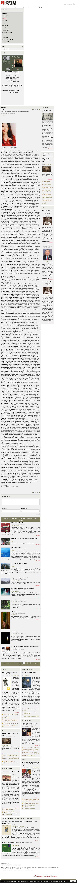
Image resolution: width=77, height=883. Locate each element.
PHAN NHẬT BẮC (26, 675)
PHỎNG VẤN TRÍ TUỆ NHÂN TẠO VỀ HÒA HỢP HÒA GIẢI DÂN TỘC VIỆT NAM (30, 764)
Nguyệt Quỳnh (26, 808)
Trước (34, 109)
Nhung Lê (35, 752)
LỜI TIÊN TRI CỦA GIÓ (16, 611)
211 (23, 518)
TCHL (12, 541)
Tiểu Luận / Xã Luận (26, 720)
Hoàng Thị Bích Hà (9, 814)
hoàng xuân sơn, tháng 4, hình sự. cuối (19, 578)
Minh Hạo (34, 726)
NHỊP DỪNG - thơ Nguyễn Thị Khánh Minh (10, 734)
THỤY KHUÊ (6, 717)
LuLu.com (20, 84)
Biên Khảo (4, 669)
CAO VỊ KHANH (11, 758)
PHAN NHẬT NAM (32, 805)
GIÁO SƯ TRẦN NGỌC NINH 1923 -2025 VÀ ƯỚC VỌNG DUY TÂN (9, 673)
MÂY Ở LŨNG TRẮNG (16, 547)
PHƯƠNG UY (14, 614)
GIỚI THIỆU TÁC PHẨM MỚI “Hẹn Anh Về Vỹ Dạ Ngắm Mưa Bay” (17, 842)
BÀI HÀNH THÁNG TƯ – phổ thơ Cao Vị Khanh (47, 189)
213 (29, 518)
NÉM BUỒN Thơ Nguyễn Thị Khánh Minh (46, 183)
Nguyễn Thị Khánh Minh (5, 745)
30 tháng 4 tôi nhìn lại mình (17, 522)
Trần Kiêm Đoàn (36, 767)
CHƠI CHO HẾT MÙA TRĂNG (29, 672)
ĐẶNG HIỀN (13, 634)
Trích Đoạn (10, 818)
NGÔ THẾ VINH (16, 675)
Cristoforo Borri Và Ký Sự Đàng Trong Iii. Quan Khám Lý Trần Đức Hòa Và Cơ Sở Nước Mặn (10, 716)
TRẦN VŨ (26, 805)
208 (16, 518)
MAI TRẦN (26, 802)
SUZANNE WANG (27, 716)
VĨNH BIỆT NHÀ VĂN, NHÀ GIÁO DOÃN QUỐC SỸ (47, 212)
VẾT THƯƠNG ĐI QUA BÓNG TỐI (19, 600)
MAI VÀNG (6, 811)
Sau (38, 109)
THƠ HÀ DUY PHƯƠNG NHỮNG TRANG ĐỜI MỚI (22, 588)
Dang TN (17, 755)
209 (18, 518)
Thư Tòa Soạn (45, 107)
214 (31, 518)
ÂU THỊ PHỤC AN (5, 49)
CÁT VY (3, 115)
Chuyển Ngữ (29, 818)
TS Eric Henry (21, 826)
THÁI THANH (11, 811)
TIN (43, 207)
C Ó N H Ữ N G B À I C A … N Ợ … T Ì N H (10, 772)
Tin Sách (4, 818)
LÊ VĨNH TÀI (13, 602)
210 (21, 518)
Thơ (2, 730)
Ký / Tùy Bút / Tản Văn (7, 768)
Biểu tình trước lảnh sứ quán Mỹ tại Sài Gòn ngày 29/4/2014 (24, 538)
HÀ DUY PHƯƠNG (15, 591)
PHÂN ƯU (47, 244)
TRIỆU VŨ (13, 776)
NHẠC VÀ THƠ (14, 632)
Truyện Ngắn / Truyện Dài (27, 669)
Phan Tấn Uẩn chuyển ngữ (35, 716)
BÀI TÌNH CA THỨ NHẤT (8, 761)
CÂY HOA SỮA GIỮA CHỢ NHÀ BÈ (19, 563)
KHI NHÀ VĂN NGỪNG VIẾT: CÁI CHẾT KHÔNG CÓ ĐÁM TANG (29, 724)
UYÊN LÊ (13, 550)
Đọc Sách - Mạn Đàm (19, 818)
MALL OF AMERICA (28, 714)
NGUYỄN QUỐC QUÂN (16, 525)
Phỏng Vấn (24, 759)
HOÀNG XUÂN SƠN (15, 580)
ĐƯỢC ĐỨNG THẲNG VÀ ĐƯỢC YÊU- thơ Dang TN (47, 200)
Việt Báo (47, 295)
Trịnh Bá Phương (32, 808)
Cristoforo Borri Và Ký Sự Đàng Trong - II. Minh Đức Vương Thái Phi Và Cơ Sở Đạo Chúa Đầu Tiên (10, 721)
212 (26, 518)
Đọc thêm (37, 535)
